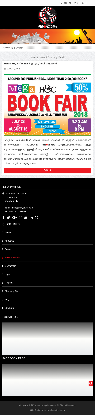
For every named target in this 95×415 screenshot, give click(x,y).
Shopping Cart (12, 291)
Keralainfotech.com (56, 410)
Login (7, 274)
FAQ (7, 299)
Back (47, 170)
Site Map (9, 308)
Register (9, 283)
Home (32, 57)
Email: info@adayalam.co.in (19, 208)
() (77, 3)
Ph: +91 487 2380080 (16, 211)
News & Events (47, 57)
